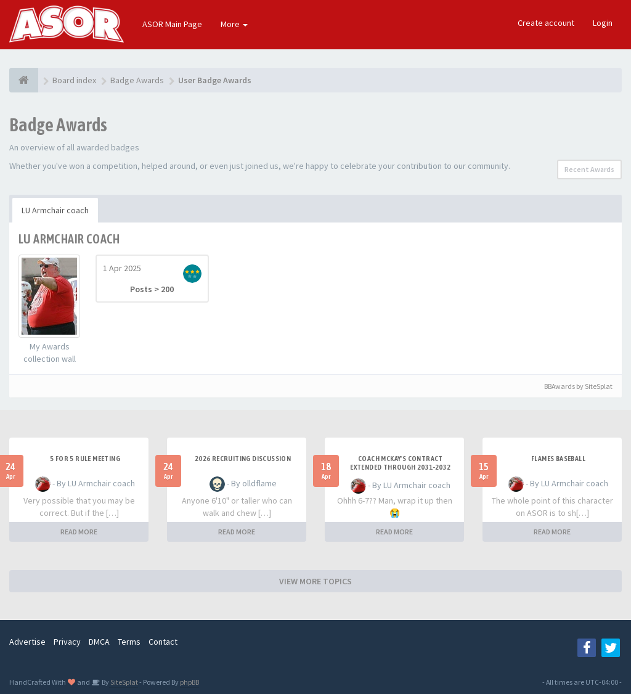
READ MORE (78, 531)
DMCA (99, 641)
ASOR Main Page (172, 24)
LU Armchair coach (55, 210)
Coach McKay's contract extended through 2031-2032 (400, 463)
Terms (129, 641)
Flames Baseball (558, 458)
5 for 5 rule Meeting (85, 458)
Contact (163, 641)
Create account (546, 22)
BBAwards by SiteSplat (573, 386)
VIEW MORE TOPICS (315, 581)
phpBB (189, 682)
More (234, 24)
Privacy (67, 641)
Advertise (27, 641)
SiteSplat (123, 682)
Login (603, 22)
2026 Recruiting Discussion (243, 458)
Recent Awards (589, 169)
